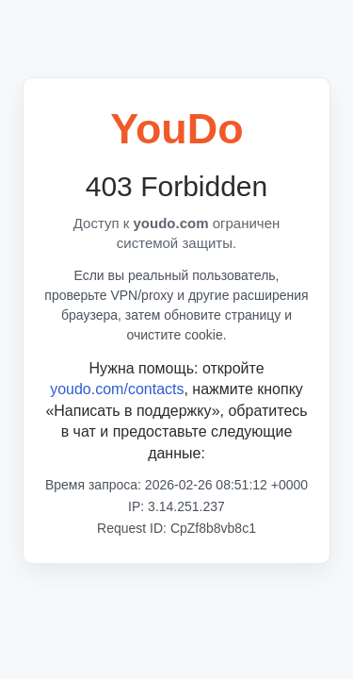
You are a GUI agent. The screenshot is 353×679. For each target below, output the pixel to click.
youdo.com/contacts (117, 389)
